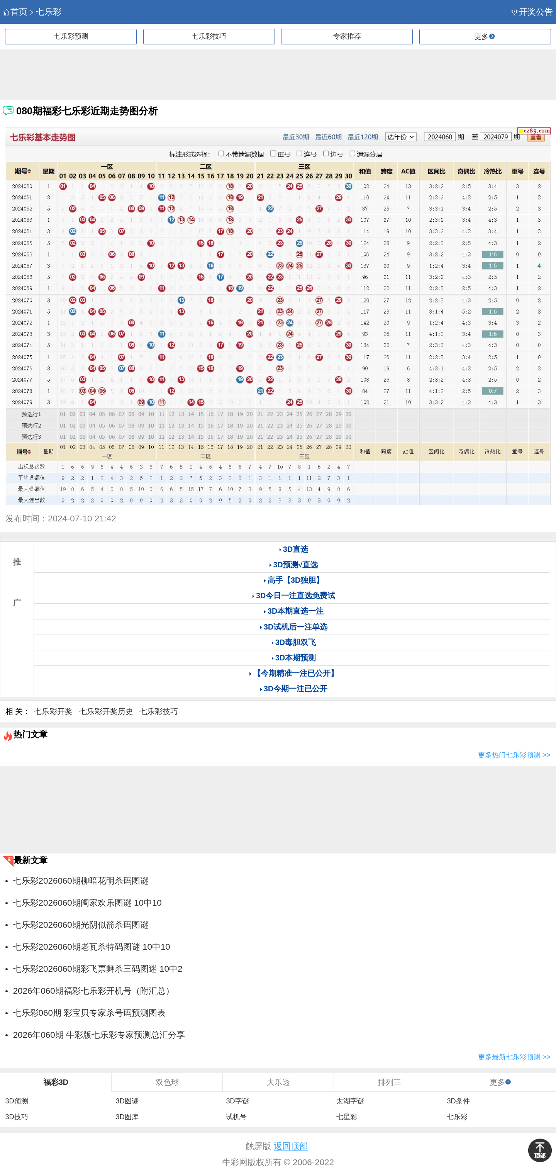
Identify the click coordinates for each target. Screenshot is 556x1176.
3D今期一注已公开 (295, 688)
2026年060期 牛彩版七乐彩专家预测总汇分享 (99, 1035)
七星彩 (346, 1117)
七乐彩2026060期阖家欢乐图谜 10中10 (87, 903)
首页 (15, 12)
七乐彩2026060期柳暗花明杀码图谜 (81, 881)
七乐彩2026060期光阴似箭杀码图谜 (81, 925)
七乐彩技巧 (209, 36)
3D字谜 (237, 1101)
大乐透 (278, 1082)
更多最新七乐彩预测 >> (514, 1057)
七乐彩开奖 (53, 711)
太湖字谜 (350, 1101)
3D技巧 (16, 1117)
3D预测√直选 (295, 564)
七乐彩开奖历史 (106, 711)
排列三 (389, 1082)
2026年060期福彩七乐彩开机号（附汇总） (93, 991)
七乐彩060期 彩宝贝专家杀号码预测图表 (89, 1013)
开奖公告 (532, 12)
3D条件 (458, 1101)
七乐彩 (45, 12)
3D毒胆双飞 (295, 642)
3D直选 (295, 549)
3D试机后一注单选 (295, 627)
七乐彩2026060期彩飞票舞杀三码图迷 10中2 (98, 969)
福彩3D (55, 1082)
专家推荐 (347, 36)
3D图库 (126, 1117)
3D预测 (16, 1101)
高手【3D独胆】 (296, 580)
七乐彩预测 (71, 36)
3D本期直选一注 (296, 611)
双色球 (167, 1082)
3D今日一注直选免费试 (295, 595)
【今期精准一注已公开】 (295, 673)
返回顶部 (291, 1146)
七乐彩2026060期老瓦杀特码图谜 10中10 (91, 947)
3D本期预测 (295, 657)
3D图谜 (126, 1101)
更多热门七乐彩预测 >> (514, 755)
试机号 (236, 1117)
